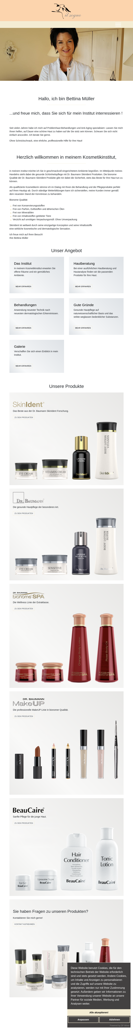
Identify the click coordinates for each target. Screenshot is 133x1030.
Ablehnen (114, 1019)
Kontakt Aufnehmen (24, 924)
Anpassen (83, 1019)
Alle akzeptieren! (98, 1012)
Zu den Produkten (23, 417)
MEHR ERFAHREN (23, 286)
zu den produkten (23, 716)
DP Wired (125, 1025)
